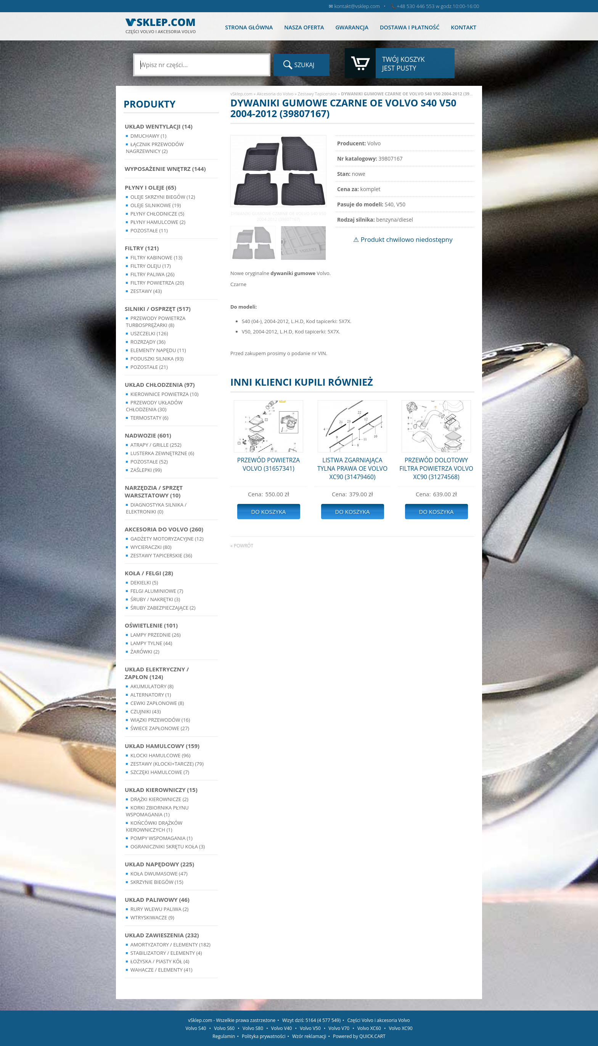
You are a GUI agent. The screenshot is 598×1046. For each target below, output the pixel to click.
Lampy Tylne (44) (151, 643)
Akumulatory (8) (152, 686)
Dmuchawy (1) (148, 135)
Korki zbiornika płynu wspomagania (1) (157, 811)
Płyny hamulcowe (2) (157, 222)
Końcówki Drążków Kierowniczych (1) (154, 826)
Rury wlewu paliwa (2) (159, 909)
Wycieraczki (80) (151, 547)
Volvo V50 (310, 1028)
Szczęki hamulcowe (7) (159, 772)
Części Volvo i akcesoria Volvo (378, 1020)
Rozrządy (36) (148, 341)
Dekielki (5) (144, 582)
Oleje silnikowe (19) (155, 205)
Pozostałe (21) (149, 367)
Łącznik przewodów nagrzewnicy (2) (155, 147)
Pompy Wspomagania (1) (161, 838)
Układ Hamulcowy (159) (162, 746)
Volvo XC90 (401, 1028)
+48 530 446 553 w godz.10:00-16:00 (438, 6)
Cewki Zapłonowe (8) (157, 703)
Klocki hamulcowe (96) (160, 755)
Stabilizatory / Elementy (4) (166, 952)
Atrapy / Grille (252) (155, 444)
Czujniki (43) (145, 711)
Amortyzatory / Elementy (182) (170, 944)
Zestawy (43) (146, 291)
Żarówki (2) (144, 651)
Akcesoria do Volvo (275, 94)
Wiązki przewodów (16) (160, 719)
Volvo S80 (253, 1028)
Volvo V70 (339, 1028)
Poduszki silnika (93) (156, 358)
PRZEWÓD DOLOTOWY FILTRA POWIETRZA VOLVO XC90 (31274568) (436, 468)
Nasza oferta (304, 27)
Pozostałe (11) (149, 230)
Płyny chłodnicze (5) (157, 213)
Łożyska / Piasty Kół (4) (159, 961)
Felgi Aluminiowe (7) (156, 590)
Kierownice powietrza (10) (164, 394)
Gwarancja (351, 27)
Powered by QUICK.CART (359, 1036)
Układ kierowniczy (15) (161, 789)
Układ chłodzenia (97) (160, 384)
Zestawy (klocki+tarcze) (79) (167, 763)
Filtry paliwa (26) (152, 274)
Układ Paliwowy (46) (157, 899)
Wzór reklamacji (309, 1036)
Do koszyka (268, 511)
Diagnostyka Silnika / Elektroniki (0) (156, 508)
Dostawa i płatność (409, 27)
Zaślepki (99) (146, 470)
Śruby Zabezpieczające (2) (163, 607)
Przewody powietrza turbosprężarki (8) (155, 321)
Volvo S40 (195, 1028)
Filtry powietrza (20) (157, 282)
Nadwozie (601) (148, 435)
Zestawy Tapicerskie (317, 94)
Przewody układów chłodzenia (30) (154, 406)
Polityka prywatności (263, 1036)
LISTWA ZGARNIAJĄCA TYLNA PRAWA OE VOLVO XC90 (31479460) (352, 468)
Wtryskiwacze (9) (152, 917)
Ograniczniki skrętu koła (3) (167, 846)
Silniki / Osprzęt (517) (158, 308)
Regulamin (223, 1036)
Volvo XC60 (369, 1028)
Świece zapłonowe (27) (159, 728)
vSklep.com (241, 94)
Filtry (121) (142, 248)
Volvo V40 (281, 1028)
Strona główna (249, 27)
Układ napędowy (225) (159, 864)
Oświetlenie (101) (151, 625)
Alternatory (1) (150, 694)
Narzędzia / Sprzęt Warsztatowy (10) (154, 491)
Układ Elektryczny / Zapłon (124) (157, 673)
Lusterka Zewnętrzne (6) (162, 453)
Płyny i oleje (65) (150, 187)
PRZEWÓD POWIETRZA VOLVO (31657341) (268, 464)
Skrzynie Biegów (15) (156, 882)
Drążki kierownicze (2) (159, 799)
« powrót (241, 545)
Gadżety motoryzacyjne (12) (166, 538)
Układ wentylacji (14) (159, 126)
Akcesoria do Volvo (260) (164, 529)
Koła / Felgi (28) (149, 573)
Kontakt (463, 27)
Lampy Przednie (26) (155, 634)
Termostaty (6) (149, 417)
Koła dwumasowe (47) (159, 873)
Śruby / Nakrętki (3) (155, 599)
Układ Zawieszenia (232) (162, 935)
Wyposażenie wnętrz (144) (165, 168)
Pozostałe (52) (149, 461)
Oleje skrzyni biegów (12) (162, 196)
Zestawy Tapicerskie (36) (161, 555)
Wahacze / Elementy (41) (161, 969)
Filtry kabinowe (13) (156, 257)
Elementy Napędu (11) (158, 350)
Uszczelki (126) (149, 333)
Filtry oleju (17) (150, 265)
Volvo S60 (224, 1028)
